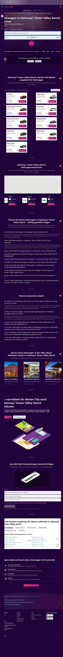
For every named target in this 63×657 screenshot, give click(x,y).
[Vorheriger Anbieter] (8, 192)
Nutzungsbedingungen (28, 523)
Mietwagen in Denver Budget (40, 553)
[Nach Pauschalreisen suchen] (2, 18)
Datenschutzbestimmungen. (39, 523)
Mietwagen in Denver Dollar (13, 555)
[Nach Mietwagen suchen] (2, 16)
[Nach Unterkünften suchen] (2, 13)
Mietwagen (8, 13)
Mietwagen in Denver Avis (13, 553)
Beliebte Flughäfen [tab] (47, 542)
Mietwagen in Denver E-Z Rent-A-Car (41, 555)
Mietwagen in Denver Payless (14, 558)
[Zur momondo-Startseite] (9, 6)
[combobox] (9, 29)
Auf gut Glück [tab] (26, 545)
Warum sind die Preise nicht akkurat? (34, 621)
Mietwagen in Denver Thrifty (39, 558)
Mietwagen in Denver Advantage (14, 551)
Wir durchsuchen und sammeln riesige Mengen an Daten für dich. (34, 619)
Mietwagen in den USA (16, 13)
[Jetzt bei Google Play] (32, 62)
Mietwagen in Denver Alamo (39, 551)
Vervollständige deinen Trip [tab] (14, 545)
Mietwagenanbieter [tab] (13, 542)
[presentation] (40, 62)
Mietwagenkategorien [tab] (24, 542)
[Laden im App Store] (40, 62)
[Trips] (2, 22)
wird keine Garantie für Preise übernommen (37, 613)
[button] (2, 6)
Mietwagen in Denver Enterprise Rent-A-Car (17, 557)
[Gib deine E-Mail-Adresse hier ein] (35, 514)
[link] (26, 102)
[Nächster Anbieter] (59, 192)
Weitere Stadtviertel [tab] (36, 542)
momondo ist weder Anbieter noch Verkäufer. (34, 617)
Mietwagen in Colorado (25, 13)
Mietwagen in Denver (34, 13)
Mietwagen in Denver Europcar (40, 560)
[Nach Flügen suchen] (2, 10)
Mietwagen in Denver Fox (13, 560)
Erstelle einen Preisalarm (29, 596)
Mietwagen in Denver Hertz (39, 557)
